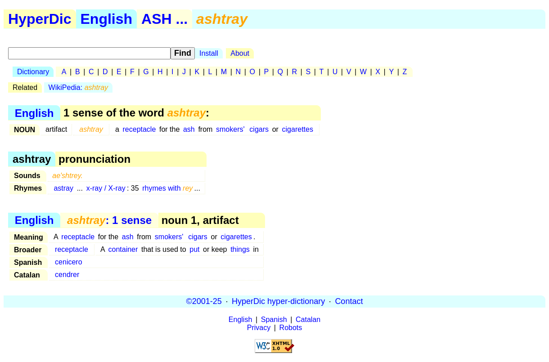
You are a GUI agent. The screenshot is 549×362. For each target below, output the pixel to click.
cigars (259, 129)
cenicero (68, 262)
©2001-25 (204, 301)
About (239, 53)
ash (189, 129)
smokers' (230, 129)
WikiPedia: (78, 87)
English (107, 19)
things (240, 249)
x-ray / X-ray (106, 188)
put (194, 249)
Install (208, 53)
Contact (349, 301)
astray (63, 188)
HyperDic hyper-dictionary (278, 301)
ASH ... (164, 19)
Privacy (258, 327)
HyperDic (40, 19)
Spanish (274, 319)
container (123, 249)
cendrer (67, 274)
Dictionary (33, 72)
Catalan (308, 319)
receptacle (139, 129)
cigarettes (297, 129)
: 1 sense (109, 220)
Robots (290, 327)
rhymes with (167, 188)
